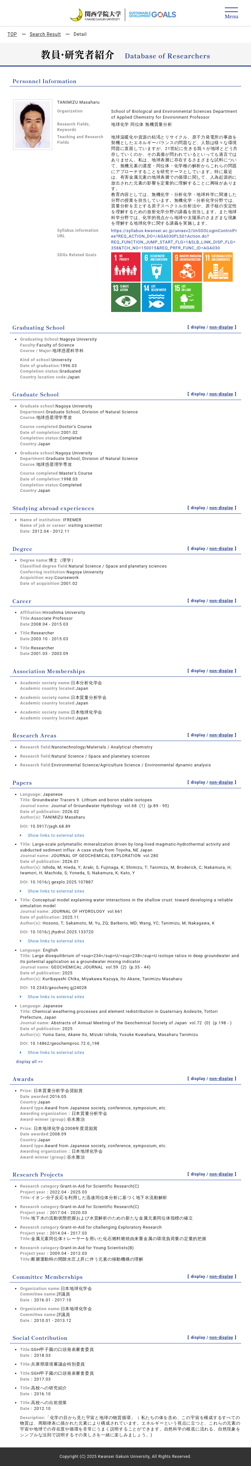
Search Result (45, 34)
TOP (12, 34)
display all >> (29, 1061)
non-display (221, 327)
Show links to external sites (52, 835)
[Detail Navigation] (231, 13)
